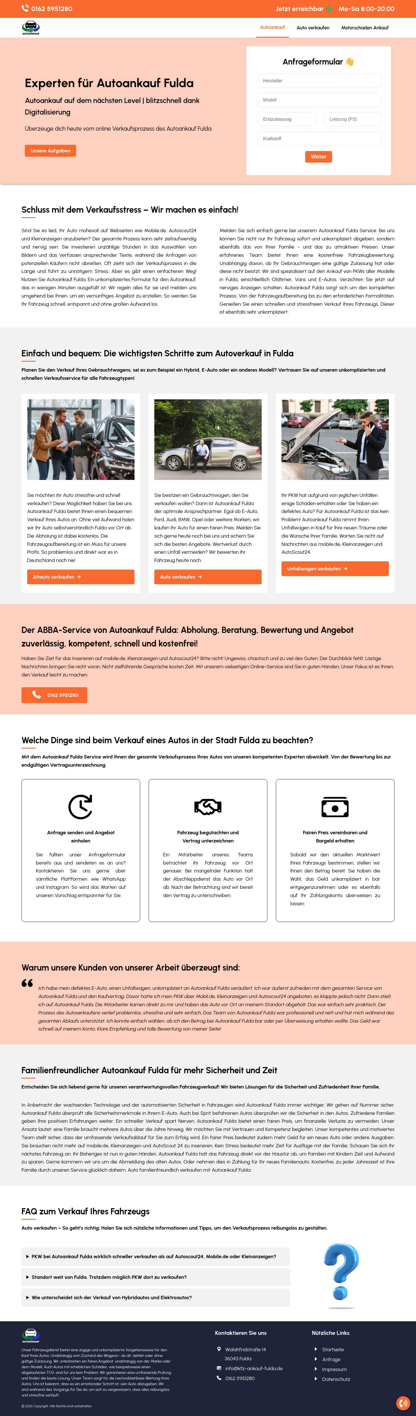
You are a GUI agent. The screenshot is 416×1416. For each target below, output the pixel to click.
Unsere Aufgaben (50, 151)
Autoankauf (272, 27)
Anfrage (331, 1359)
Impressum (334, 1369)
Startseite (333, 1349)
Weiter (318, 157)
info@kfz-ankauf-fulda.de (254, 1368)
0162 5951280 (51, 9)
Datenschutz (336, 1379)
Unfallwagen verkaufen (314, 569)
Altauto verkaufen (53, 577)
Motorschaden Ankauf (365, 28)
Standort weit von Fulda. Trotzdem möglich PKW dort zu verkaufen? (109, 1277)
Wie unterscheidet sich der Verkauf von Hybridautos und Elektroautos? (112, 1297)
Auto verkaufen (313, 28)
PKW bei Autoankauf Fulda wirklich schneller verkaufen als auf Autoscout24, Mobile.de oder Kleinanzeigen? (154, 1256)
